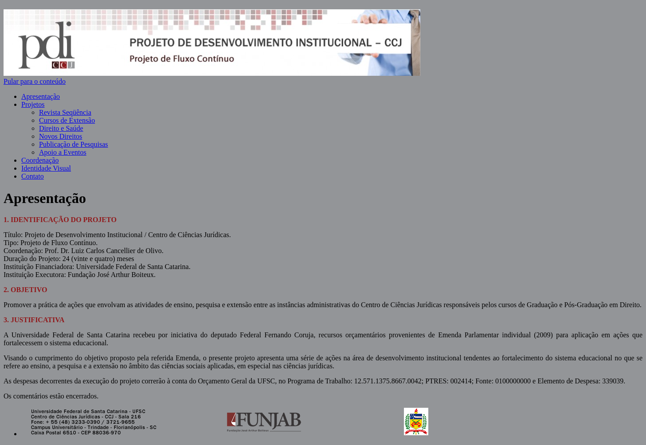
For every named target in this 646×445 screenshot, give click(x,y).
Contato (32, 176)
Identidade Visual (46, 168)
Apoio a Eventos (62, 152)
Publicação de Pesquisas (73, 144)
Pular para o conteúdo (35, 81)
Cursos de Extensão (67, 120)
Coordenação (40, 160)
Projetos (32, 104)
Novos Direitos (60, 136)
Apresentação (40, 96)
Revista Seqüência (65, 112)
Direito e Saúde (61, 128)
